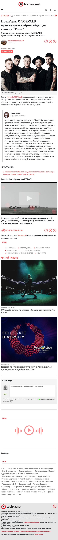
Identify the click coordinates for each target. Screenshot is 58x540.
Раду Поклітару (26, 479)
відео (4, 489)
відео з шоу (14, 489)
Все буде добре (47, 469)
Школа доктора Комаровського (38, 487)
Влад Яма (12, 469)
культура (51, 489)
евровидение (25, 248)
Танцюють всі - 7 (9, 484)
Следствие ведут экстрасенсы (40, 481)
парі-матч (42, 253)
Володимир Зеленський (28, 469)
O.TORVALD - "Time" (43, 248)
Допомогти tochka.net (20, 16)
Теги (4, 462)
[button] (50, 10)
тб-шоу (42, 492)
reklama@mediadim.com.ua (31, 522)
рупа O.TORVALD (14, 97)
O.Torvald (11, 248)
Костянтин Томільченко (12, 476)
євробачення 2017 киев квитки (20, 253)
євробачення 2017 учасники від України (23, 250)
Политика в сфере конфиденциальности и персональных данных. (32, 531)
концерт (41, 489)
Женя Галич (15, 113)
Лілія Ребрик (29, 476)
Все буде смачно (9, 471)
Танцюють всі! (25, 484)
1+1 (3, 469)
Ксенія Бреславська (16, 41)
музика (11, 492)
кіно (4, 492)
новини (20, 492)
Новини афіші (7, 51)
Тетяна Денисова (40, 484)
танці (35, 492)
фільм (50, 492)
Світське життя (18, 481)
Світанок (6, 481)
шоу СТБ (11, 494)
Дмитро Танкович (9, 474)
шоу (4, 494)
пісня (28, 492)
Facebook (22, 235)
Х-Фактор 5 (7, 487)
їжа (19, 494)
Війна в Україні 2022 (40, 16)
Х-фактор (18, 487)
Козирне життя (32, 474)
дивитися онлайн (29, 489)
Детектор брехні (25, 471)
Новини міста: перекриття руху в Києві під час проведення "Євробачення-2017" (26, 368)
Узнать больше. (38, 534)
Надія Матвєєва (44, 476)
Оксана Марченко (9, 479)
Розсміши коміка (42, 479)
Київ (21, 474)
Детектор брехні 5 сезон (45, 471)
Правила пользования (7, 531)
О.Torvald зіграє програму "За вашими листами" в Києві (28, 311)
